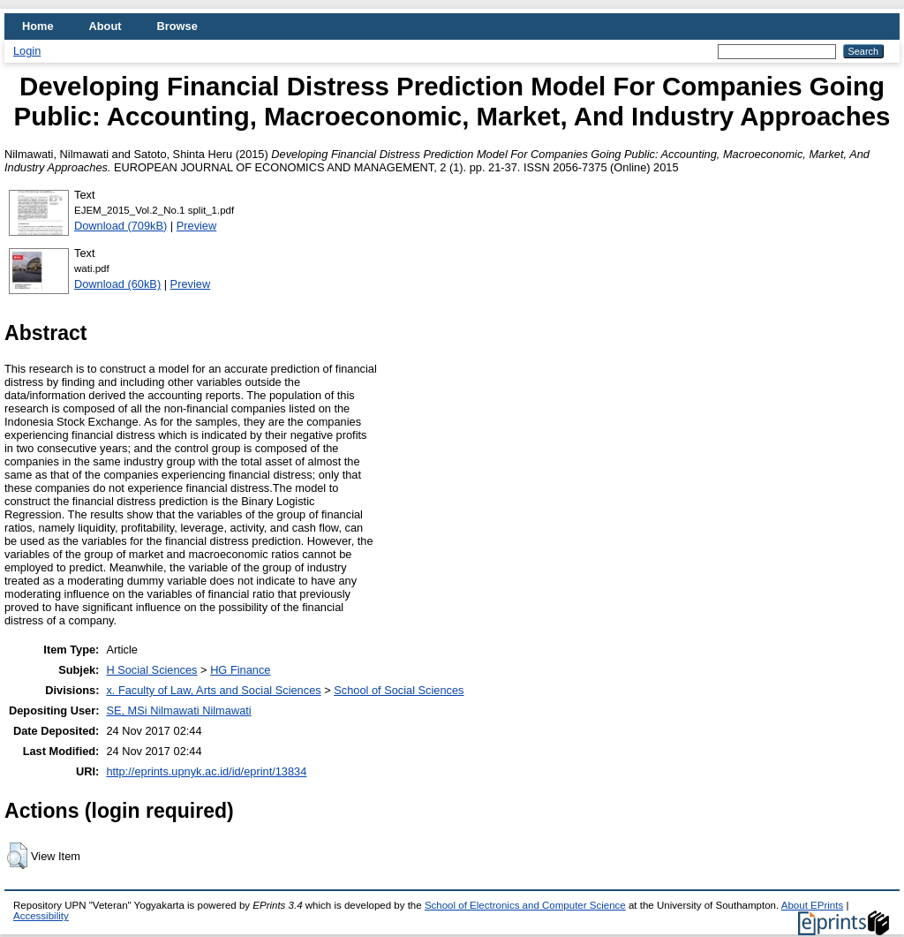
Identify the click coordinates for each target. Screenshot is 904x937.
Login (27, 50)
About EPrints (812, 905)
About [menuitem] (105, 26)
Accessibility (41, 916)
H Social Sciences (151, 669)
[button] (17, 856)
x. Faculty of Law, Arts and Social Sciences (213, 690)
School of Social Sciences (398, 690)
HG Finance (240, 669)
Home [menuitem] (38, 26)
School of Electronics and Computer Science (525, 905)
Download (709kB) (120, 225)
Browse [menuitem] (177, 26)
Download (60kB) (117, 284)
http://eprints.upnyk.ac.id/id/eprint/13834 (206, 771)
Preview (197, 225)
